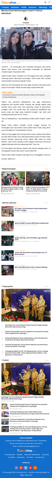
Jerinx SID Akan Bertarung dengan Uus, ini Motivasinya (31, 253)
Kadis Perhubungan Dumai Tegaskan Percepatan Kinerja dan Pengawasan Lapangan (26, 332)
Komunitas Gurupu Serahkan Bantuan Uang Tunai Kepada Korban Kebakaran (23, 96)
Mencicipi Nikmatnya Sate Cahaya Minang (31, 267)
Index (47, 169)
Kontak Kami (39, 457)
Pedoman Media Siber (32, 455)
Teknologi (42, 7)
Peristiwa (15, 7)
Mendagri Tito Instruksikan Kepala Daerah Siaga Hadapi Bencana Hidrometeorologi (26, 326)
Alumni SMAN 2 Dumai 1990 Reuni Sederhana (31, 223)
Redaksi (26, 23)
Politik (23, 7)
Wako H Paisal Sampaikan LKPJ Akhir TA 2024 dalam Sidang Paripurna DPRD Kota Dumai (38, 189)
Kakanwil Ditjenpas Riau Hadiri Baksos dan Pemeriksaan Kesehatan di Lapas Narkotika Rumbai (26, 339)
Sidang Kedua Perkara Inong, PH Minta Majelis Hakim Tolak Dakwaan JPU (12, 189)
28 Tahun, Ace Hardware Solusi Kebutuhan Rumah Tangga (31, 209)
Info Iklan (30, 457)
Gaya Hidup (20, 206)
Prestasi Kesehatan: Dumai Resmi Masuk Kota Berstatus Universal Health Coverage (26, 345)
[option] (13, 183)
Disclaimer (21, 457)
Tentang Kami (10, 455)
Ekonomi (32, 7)
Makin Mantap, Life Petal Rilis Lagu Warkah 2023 (31, 239)
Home (5, 7)
